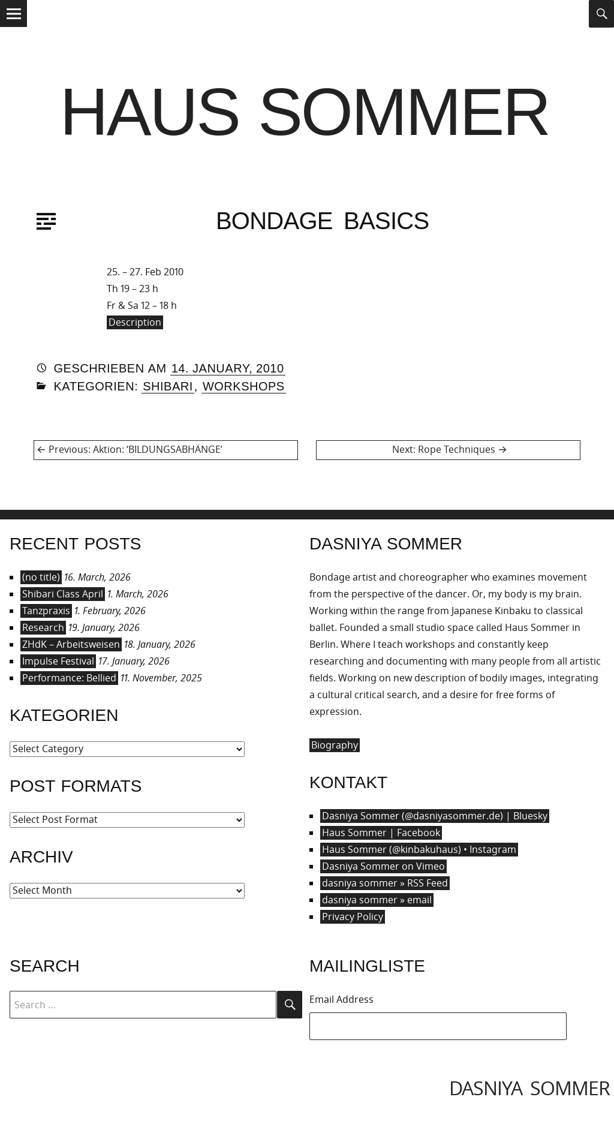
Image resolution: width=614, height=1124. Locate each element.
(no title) (41, 577)
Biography (334, 745)
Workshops (244, 386)
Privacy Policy (352, 916)
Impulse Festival (58, 661)
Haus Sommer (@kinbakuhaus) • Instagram (419, 849)
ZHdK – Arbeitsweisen (71, 644)
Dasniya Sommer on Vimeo (383, 866)
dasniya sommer (529, 1088)
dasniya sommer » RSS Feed (385, 882)
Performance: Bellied (69, 677)
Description (135, 322)
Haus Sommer (304, 111)
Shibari (168, 386)
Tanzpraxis (46, 610)
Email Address (341, 999)
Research (43, 627)
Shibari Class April (62, 593)
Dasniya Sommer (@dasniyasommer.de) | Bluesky (434, 815)
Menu (13, 26)
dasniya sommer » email (377, 899)
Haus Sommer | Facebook (381, 832)
